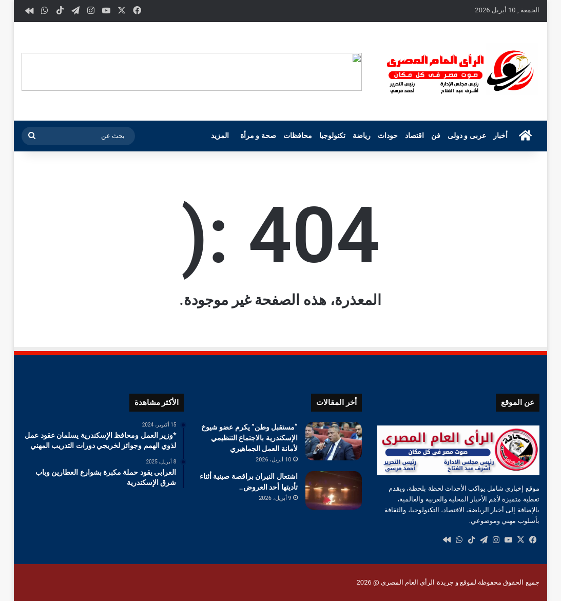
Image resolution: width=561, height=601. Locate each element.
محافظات (297, 136)
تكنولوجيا (332, 136)
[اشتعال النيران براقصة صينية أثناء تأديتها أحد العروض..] (333, 490)
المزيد (220, 136)
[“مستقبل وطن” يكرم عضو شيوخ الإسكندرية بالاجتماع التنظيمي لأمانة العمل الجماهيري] (333, 441)
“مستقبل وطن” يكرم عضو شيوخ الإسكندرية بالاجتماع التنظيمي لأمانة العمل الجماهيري (249, 438)
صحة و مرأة (258, 136)
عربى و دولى (467, 136)
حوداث (388, 136)
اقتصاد (414, 136)
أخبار (500, 136)
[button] (353, 72)
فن (435, 136)
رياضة (362, 136)
